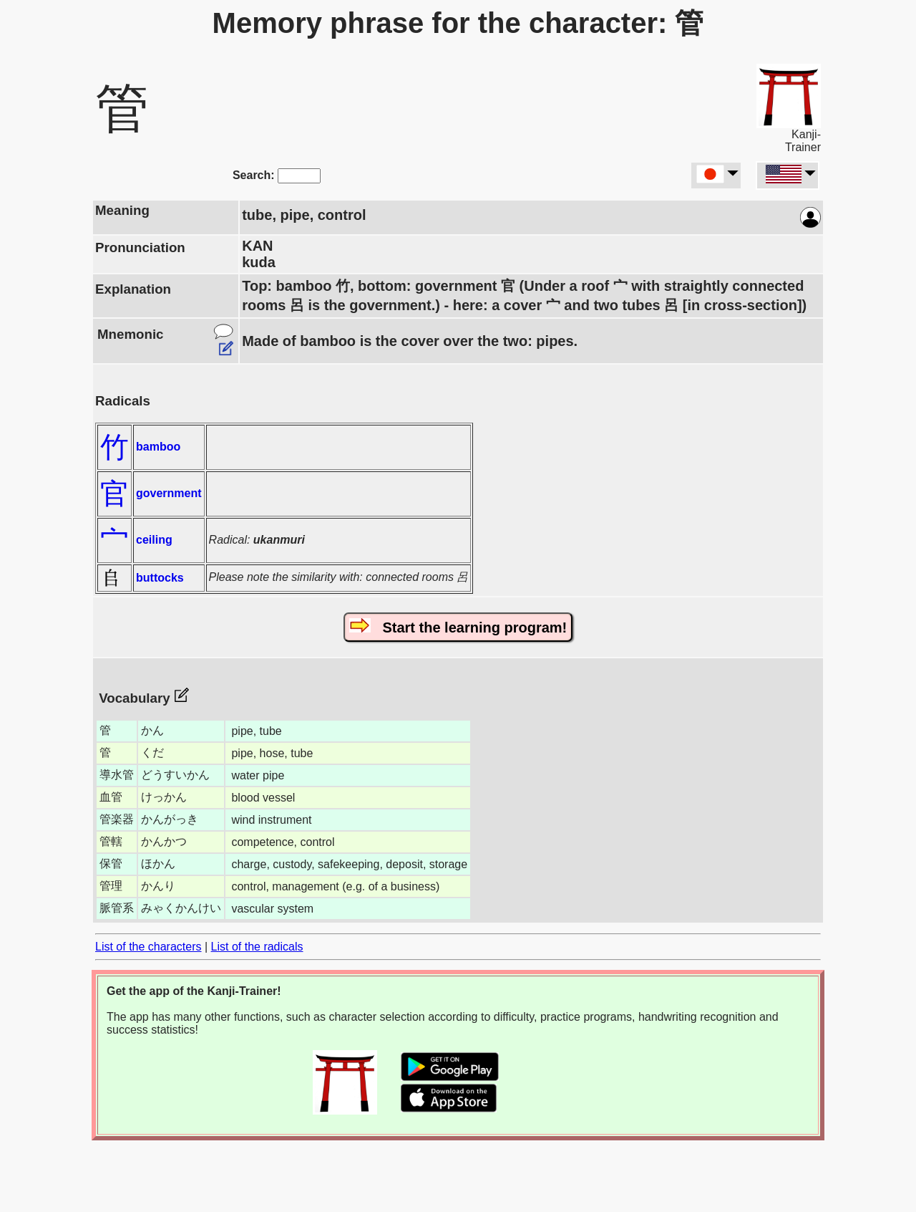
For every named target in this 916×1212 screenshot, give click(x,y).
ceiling (154, 540)
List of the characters (148, 947)
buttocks (160, 578)
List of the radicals (257, 947)
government (169, 493)
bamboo (158, 447)
